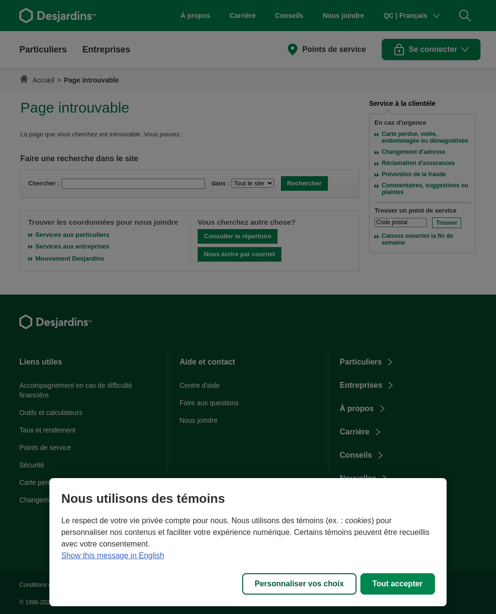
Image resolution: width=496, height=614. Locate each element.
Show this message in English (112, 555)
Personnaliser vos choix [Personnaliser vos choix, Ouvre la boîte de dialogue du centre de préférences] (299, 584)
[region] (247, 542)
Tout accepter (397, 584)
